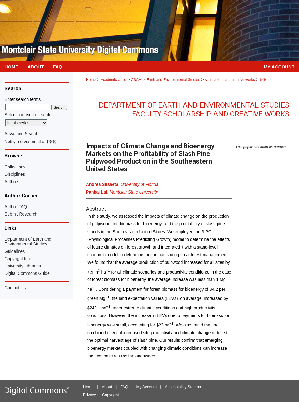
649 (263, 80)
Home (91, 80)
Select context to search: (28, 114)
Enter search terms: (23, 99)
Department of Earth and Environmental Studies (28, 241)
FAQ (124, 387)
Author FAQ (16, 206)
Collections (15, 166)
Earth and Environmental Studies (173, 80)
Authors (12, 181)
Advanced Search (21, 133)
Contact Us (15, 287)
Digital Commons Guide (27, 273)
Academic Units (113, 80)
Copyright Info (18, 258)
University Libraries (23, 266)
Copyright (110, 395)
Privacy (89, 395)
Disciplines (15, 174)
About (107, 387)
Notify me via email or (30, 141)
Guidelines (15, 251)
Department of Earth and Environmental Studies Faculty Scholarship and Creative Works (194, 109)
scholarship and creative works (230, 80)
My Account (146, 387)
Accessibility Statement (185, 387)
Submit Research (21, 214)
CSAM (136, 80)
